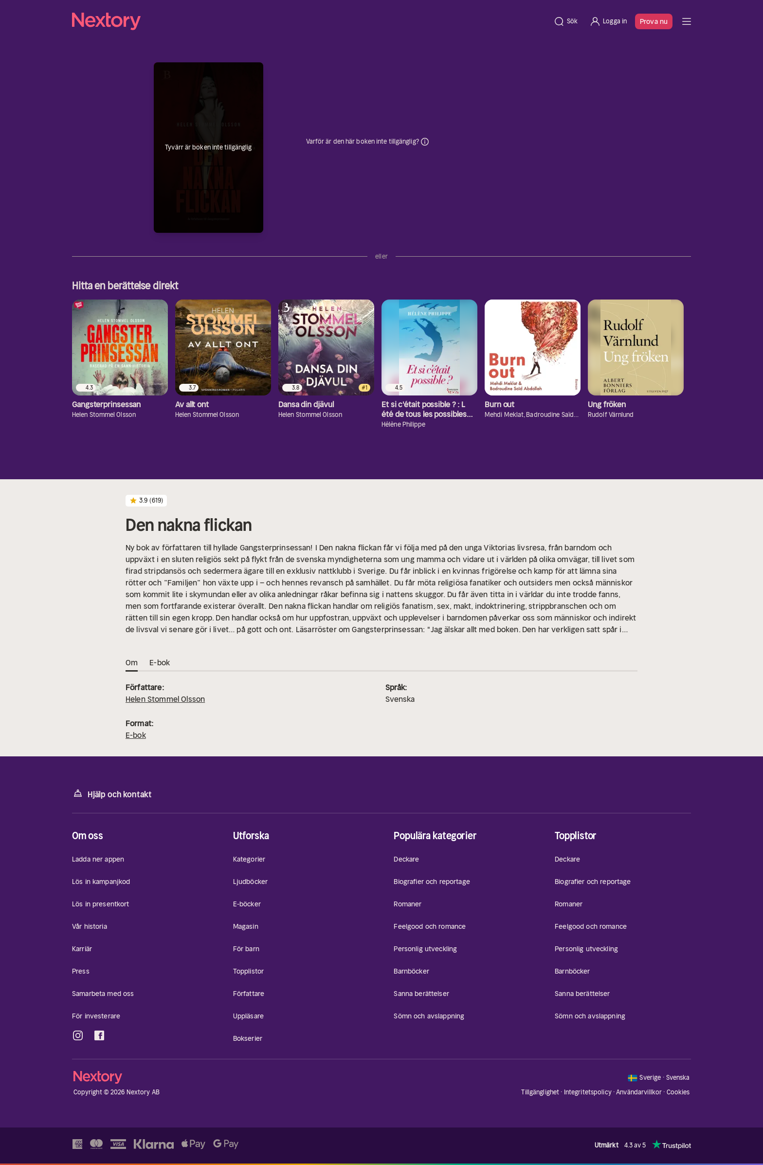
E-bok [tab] (159, 663)
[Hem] (309, 21)
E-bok (136, 735)
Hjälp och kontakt (112, 794)
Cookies (678, 1092)
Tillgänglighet (540, 1092)
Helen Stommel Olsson (165, 699)
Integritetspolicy (588, 1092)
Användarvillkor (639, 1092)
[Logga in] (608, 21)
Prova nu (654, 21)
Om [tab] (132, 663)
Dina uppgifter (425, 142)
